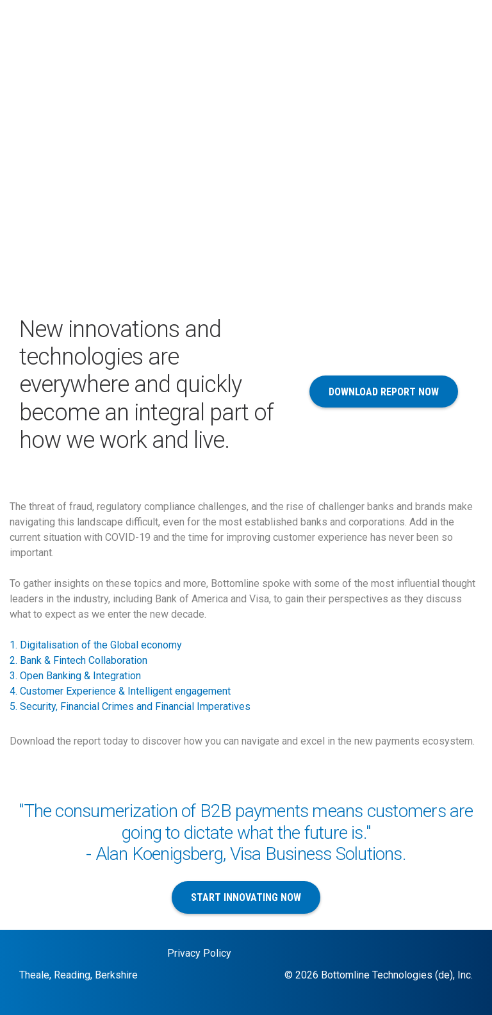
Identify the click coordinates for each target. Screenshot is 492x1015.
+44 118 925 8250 (431, 39)
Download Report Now (384, 392)
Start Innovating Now (246, 897)
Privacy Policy (199, 953)
